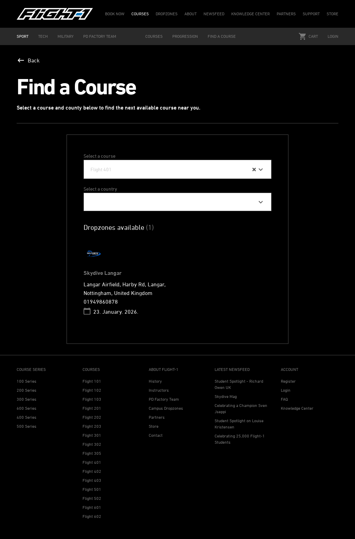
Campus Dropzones (166, 408)
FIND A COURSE (222, 36)
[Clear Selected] (254, 169)
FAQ (284, 399)
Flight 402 (92, 471)
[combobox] (177, 169)
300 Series (26, 399)
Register (288, 381)
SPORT (22, 36)
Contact (156, 435)
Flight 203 (92, 426)
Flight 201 (92, 408)
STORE (332, 13)
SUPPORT (311, 13)
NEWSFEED (214, 13)
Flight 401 (92, 462)
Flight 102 (92, 390)
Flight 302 (92, 444)
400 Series (26, 417)
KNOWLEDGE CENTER (250, 13)
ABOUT (190, 13)
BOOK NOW (114, 13)
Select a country (100, 189)
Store (153, 426)
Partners (157, 417)
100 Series (26, 381)
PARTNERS (286, 13)
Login (333, 36)
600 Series (26, 408)
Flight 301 (92, 435)
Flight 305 (92, 453)
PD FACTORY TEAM (99, 36)
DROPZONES (167, 13)
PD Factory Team (164, 399)
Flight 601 (92, 507)
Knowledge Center (297, 408)
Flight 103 (92, 399)
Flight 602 (92, 516)
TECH (43, 36)
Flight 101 (92, 381)
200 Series (26, 390)
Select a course (99, 156)
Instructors (159, 390)
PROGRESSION (185, 36)
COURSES (140, 13)
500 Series (26, 426)
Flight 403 (92, 480)
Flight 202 (92, 417)
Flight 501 (92, 489)
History (155, 381)
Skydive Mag (226, 396)
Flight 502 (92, 498)
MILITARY (65, 36)
